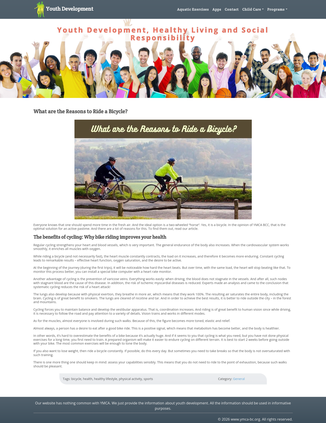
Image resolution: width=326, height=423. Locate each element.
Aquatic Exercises (193, 9)
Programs (276, 9)
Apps (216, 9)
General (239, 379)
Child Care (251, 9)
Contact (232, 9)
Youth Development (63, 9)
